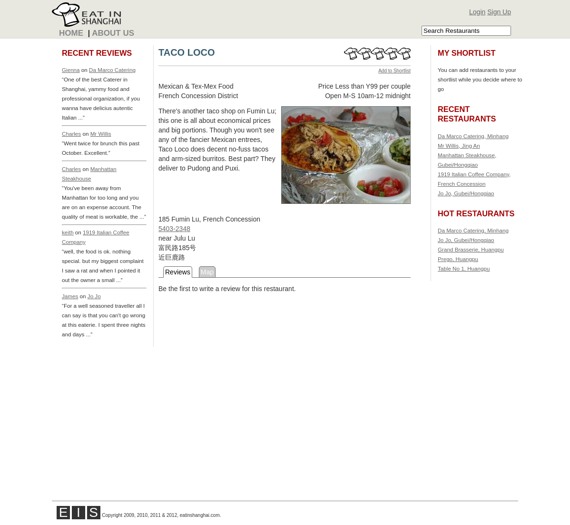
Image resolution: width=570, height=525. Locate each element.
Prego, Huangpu (458, 259)
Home (71, 33)
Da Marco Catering (112, 70)
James (70, 296)
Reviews (177, 272)
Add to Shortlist (394, 70)
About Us (113, 33)
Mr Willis (100, 134)
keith (68, 232)
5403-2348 (174, 228)
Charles (71, 134)
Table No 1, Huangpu (464, 268)
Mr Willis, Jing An (459, 145)
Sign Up (499, 12)
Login (477, 12)
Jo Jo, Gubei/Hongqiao (466, 193)
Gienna (71, 70)
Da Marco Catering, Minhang (473, 136)
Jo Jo (94, 296)
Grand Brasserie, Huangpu (471, 249)
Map (207, 272)
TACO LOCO (186, 52)
